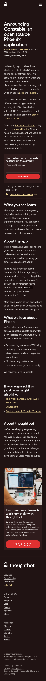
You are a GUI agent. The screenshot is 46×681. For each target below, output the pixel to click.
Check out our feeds (19, 194)
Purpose (8, 601)
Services (8, 575)
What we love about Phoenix (20, 319)
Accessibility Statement (29, 671)
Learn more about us (29, 456)
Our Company (10, 594)
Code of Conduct (11, 671)
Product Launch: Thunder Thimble (23, 411)
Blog (6, 604)
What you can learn (20, 204)
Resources (9, 582)
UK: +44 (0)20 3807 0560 (14, 668)
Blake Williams (10, 49)
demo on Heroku (20, 129)
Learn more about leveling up (23, 544)
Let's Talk (8, 585)
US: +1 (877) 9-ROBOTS (13, 666)
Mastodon (8, 623)
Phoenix (15, 56)
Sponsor (8, 611)
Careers (7, 597)
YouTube (8, 633)
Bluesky (7, 626)
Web (23, 56)
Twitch (7, 636)
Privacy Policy (9, 674)
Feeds (7, 640)
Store (6, 614)
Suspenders (12, 407)
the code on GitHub (25, 125)
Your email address (16, 165)
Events (7, 607)
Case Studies (10, 578)
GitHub (7, 630)
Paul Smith (24, 49)
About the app (16, 241)
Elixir (7, 56)
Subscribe (23, 176)
